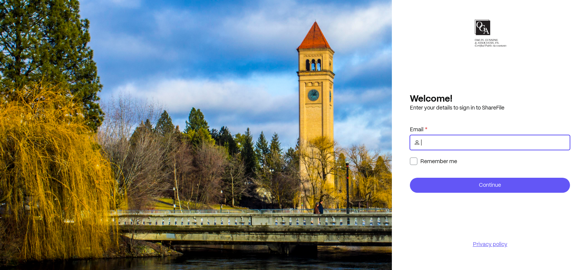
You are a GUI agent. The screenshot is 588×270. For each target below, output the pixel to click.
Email (416, 129)
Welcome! (431, 98)
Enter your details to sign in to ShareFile (457, 108)
